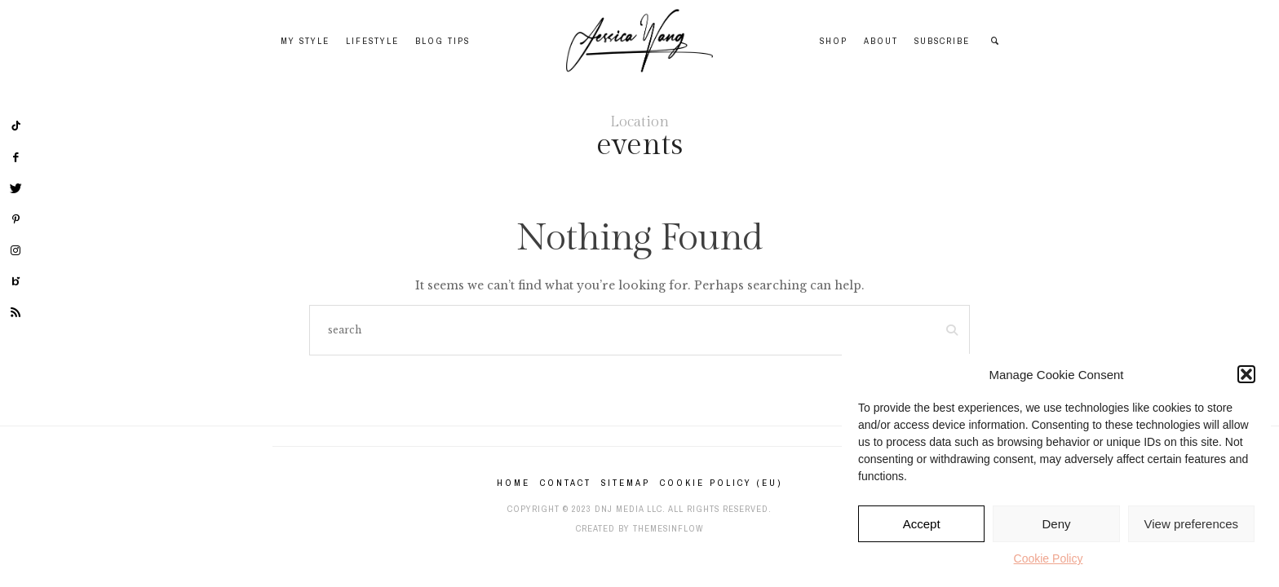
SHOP (834, 41)
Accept (921, 524)
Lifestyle (372, 41)
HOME (513, 482)
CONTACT (565, 482)
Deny (1056, 524)
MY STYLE (305, 41)
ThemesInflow (668, 528)
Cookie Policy (1048, 558)
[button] (1246, 374)
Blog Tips (442, 41)
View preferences (1191, 524)
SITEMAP (625, 482)
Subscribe (942, 41)
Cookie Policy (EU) (721, 482)
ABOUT (881, 41)
